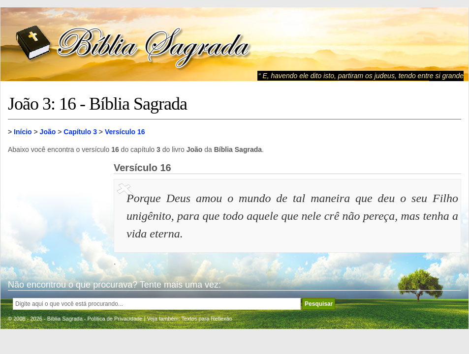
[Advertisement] (57, 211)
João (48, 132)
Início (23, 132)
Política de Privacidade (115, 319)
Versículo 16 (125, 132)
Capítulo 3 (80, 132)
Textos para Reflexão (207, 319)
